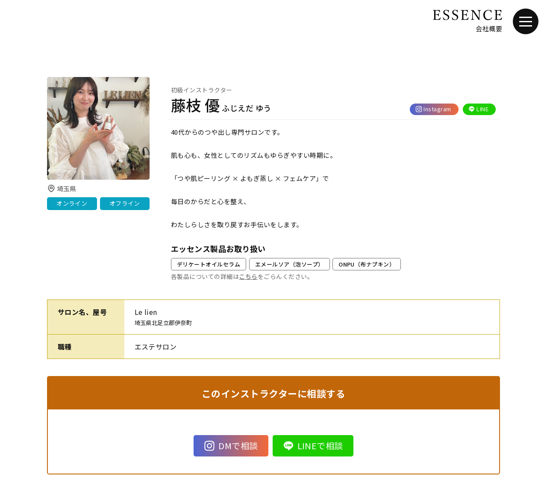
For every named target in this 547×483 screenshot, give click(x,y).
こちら (248, 276)
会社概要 (489, 28)
